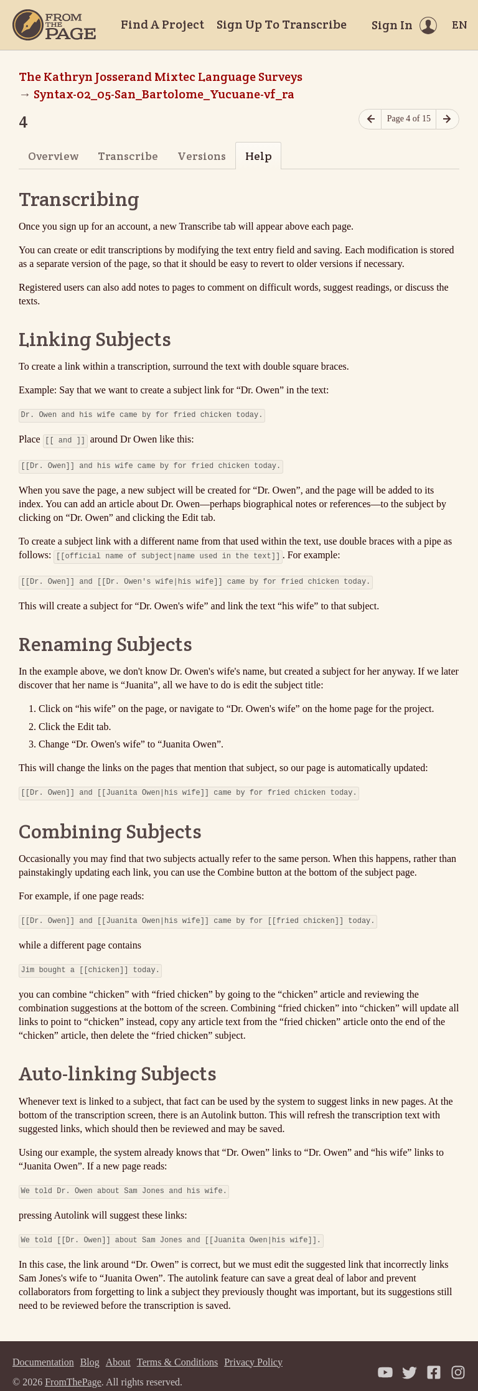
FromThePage (73, 1369)
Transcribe (128, 156)
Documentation (43, 1349)
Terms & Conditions (177, 1349)
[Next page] (447, 119)
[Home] (54, 24)
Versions (201, 156)
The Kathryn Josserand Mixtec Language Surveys (160, 76)
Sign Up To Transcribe (282, 24)
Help (258, 156)
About (118, 1349)
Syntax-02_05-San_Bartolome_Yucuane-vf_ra (164, 94)
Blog (90, 1349)
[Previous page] (370, 119)
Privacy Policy (253, 1349)
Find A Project (162, 24)
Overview (53, 156)
